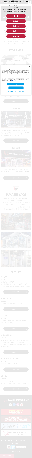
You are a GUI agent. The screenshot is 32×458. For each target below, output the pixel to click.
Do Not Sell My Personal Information (16, 91)
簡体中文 (16, 26)
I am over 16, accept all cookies (16, 87)
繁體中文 (16, 31)
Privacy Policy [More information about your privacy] (13, 80)
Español (16, 36)
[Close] (29, 66)
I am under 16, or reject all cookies (15, 84)
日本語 (16, 16)
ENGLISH (16, 21)
